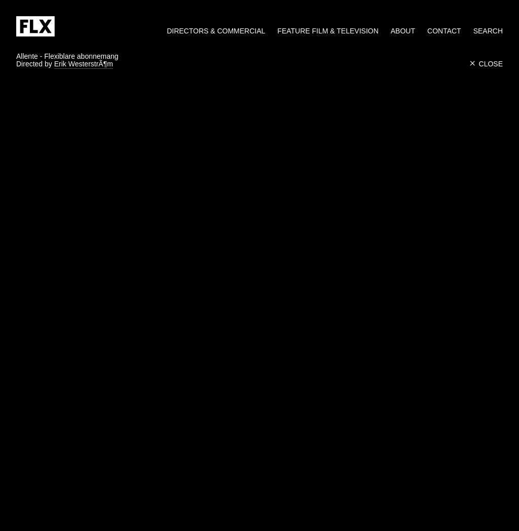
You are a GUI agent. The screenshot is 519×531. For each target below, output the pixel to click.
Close (486, 64)
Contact (444, 31)
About (403, 31)
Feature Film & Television (327, 31)
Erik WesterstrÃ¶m (83, 64)
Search (488, 31)
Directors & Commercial (216, 31)
